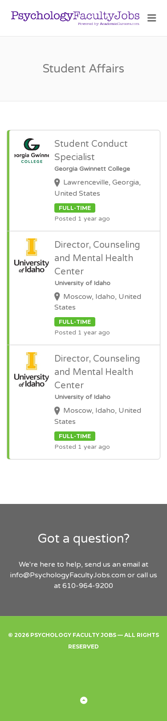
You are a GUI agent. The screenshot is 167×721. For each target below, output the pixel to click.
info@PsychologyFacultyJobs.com (68, 575)
